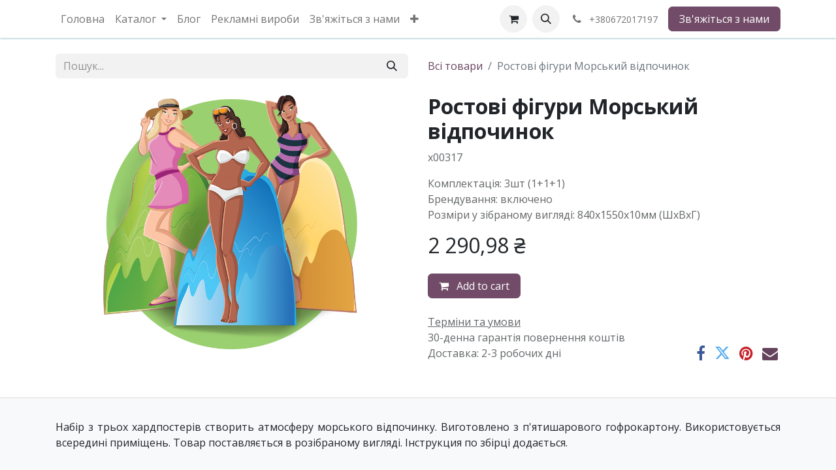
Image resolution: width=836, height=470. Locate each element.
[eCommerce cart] (513, 19)
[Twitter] (722, 353)
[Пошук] (392, 66)
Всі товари (455, 66)
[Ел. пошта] (770, 353)
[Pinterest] (746, 353)
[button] (546, 19)
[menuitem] (83, 19)
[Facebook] (700, 353)
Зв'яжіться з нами (724, 19)
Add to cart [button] (474, 286)
